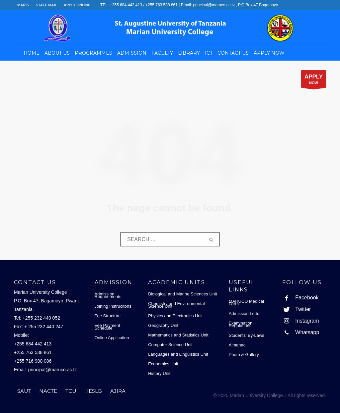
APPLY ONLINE (77, 5)
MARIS (23, 5)
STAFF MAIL (46, 5)
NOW (313, 81)
